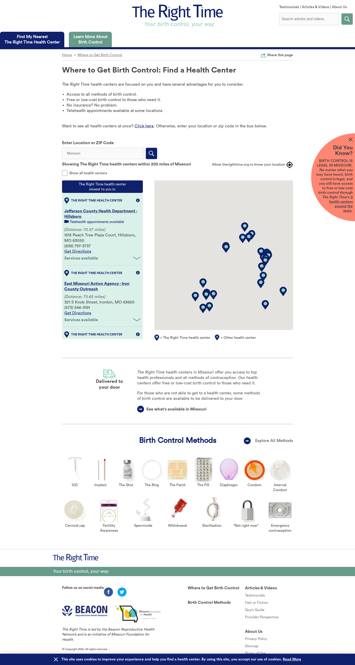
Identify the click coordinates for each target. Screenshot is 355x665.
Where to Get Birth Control (99, 55)
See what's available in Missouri (176, 409)
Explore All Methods (274, 441)
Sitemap (251, 646)
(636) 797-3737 (77, 246)
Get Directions (77, 251)
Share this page (280, 55)
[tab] (32, 39)
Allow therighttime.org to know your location (252, 164)
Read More (292, 659)
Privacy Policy (256, 639)
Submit (347, 19)
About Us (339, 7)
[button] (261, 267)
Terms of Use (255, 653)
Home (67, 55)
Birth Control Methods (177, 440)
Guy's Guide (254, 610)
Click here (144, 126)
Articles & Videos (315, 7)
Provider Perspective (262, 617)
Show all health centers (88, 173)
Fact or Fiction (256, 602)
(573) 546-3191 (77, 308)
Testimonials (289, 7)
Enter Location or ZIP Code (88, 143)
